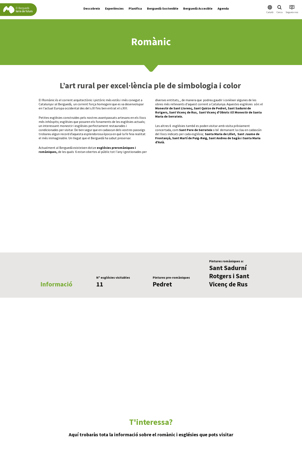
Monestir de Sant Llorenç (173, 108)
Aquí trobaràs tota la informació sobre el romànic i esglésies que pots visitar (151, 434)
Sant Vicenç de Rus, (183, 112)
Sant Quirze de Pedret (210, 108)
